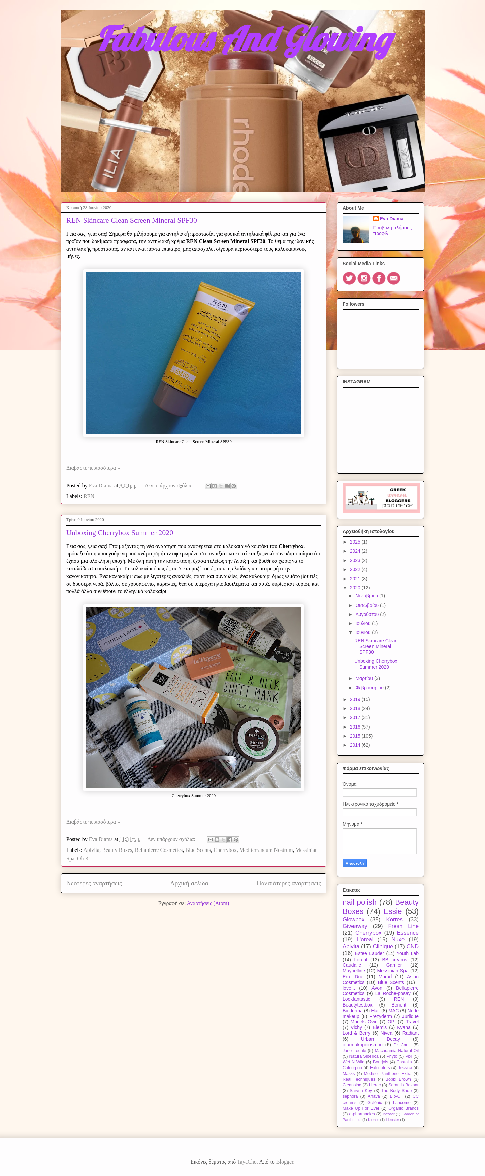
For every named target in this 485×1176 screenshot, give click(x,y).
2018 (356, 708)
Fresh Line (403, 926)
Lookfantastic (356, 999)
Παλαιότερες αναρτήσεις (289, 883)
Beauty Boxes (117, 850)
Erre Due (353, 976)
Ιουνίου (363, 632)
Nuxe (398, 939)
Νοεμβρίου (367, 595)
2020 (356, 587)
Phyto (391, 1056)
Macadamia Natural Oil (397, 1050)
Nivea (387, 1033)
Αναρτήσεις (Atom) (208, 903)
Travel (412, 1021)
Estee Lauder (369, 953)
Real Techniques (359, 1079)
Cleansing (352, 1085)
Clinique (383, 946)
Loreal (360, 959)
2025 (356, 542)
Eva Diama (392, 218)
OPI (392, 1021)
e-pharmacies (362, 1114)
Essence (408, 933)
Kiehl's (373, 1120)
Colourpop (352, 1067)
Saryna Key (361, 1090)
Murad (385, 976)
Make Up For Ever (361, 1108)
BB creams (394, 959)
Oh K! (84, 858)
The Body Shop (396, 1090)
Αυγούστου (367, 614)
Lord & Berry (356, 1033)
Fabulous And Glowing (243, 39)
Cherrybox (225, 850)
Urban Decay (380, 1039)
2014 (356, 745)
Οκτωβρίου (367, 605)
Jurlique (410, 1016)
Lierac (375, 1085)
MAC (393, 1010)
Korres (394, 919)
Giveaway (355, 926)
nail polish (360, 902)
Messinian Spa (393, 970)
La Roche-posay (393, 993)
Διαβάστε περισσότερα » (93, 468)
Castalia (404, 1062)
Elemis (380, 1027)
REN (89, 496)
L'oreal (365, 939)
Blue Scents (198, 850)
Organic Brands (403, 1108)
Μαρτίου (364, 678)
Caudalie (352, 965)
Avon (376, 988)
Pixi (408, 1056)
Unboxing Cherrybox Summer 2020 (119, 532)
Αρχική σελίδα (189, 883)
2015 (356, 736)
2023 (356, 560)
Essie (393, 911)
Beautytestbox (358, 1005)
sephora (350, 1096)
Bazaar (388, 1114)
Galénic (374, 1102)
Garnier (394, 965)
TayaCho (247, 1162)
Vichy (356, 1027)
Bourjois (380, 1062)
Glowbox (353, 919)
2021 (356, 578)
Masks (349, 1073)
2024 (356, 551)
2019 (356, 699)
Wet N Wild (353, 1062)
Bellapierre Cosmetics (159, 850)
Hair (375, 1010)
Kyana (404, 1027)
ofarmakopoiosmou (363, 1044)
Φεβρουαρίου (370, 687)
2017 (356, 717)
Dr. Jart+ (402, 1045)
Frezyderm (380, 1016)
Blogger (284, 1162)
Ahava (374, 1096)
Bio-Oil (396, 1096)
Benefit (398, 1005)
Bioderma (353, 1010)
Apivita (91, 850)
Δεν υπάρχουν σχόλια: (169, 485)
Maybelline (354, 970)
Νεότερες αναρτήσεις (94, 883)
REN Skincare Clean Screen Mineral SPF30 (131, 220)
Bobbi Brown (398, 1079)
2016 (356, 727)
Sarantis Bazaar (403, 1085)
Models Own (364, 1021)
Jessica (405, 1067)
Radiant (410, 1033)
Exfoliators (380, 1067)
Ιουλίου (363, 623)
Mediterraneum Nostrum (266, 850)
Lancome (402, 1102)
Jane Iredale (354, 1050)
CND (413, 946)
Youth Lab (408, 953)
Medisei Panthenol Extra (388, 1073)
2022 (356, 569)
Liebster (392, 1120)
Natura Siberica (363, 1056)
